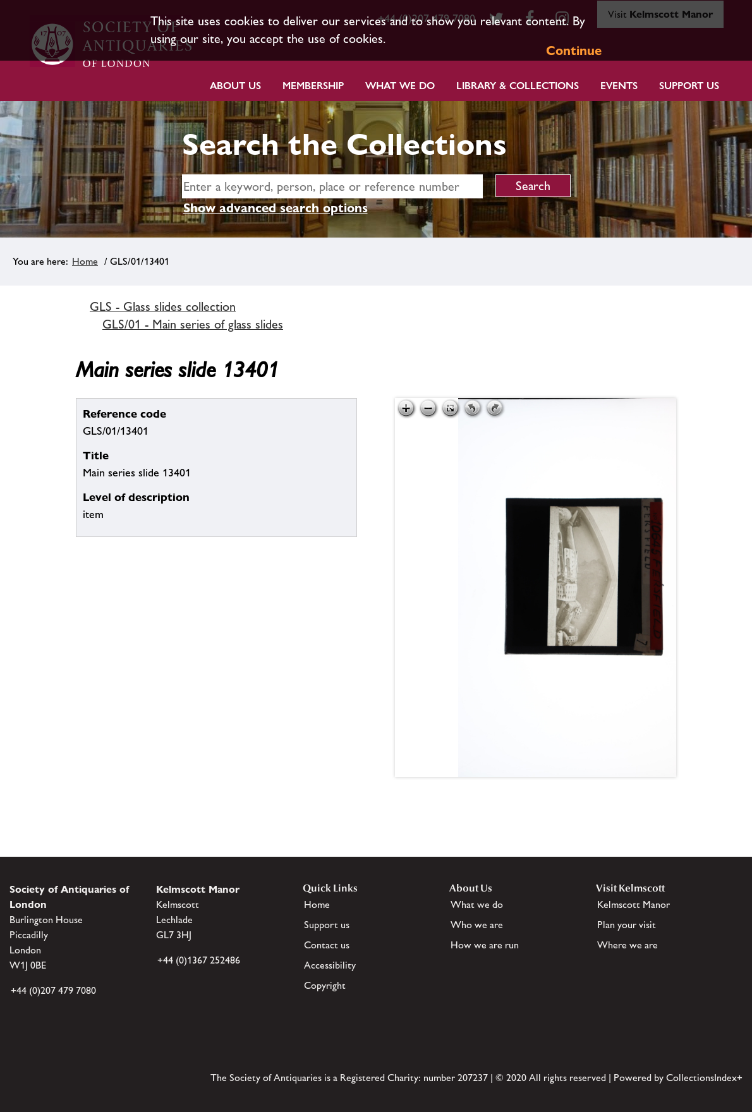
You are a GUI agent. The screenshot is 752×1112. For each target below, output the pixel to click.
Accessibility (330, 965)
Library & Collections (517, 86)
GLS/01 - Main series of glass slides (192, 324)
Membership (313, 86)
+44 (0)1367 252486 (198, 960)
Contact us (326, 945)
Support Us (689, 86)
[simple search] (332, 186)
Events (619, 86)
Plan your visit (626, 925)
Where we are (627, 945)
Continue (574, 50)
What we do (400, 86)
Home (85, 261)
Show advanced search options (275, 207)
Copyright (325, 985)
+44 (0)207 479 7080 (53, 990)
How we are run (485, 945)
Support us (326, 925)
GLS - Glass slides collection (163, 306)
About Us (235, 86)
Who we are (477, 925)
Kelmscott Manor (633, 904)
